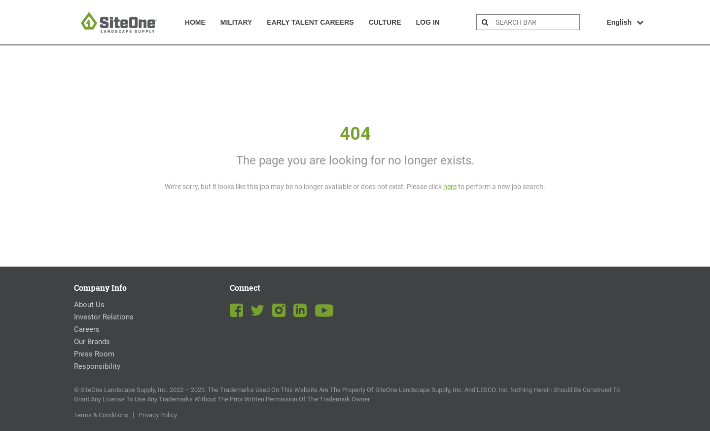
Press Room (94, 354)
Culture (385, 22)
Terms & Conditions (101, 415)
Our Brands (92, 341)
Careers (87, 329)
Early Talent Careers (310, 22)
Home (195, 22)
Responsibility (97, 366)
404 (355, 133)
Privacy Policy (158, 415)
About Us (89, 304)
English (624, 22)
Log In (427, 22)
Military (236, 22)
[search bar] (536, 22)
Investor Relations (104, 317)
